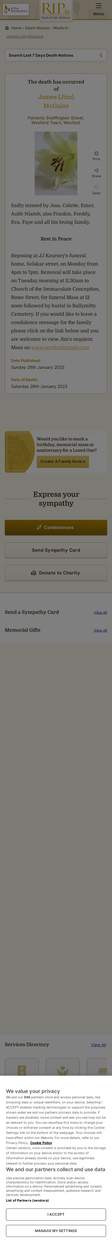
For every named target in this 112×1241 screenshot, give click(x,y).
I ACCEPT (56, 1214)
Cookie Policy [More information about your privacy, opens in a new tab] (41, 1143)
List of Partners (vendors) (27, 1200)
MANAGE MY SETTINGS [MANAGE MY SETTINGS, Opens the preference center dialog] (56, 1230)
